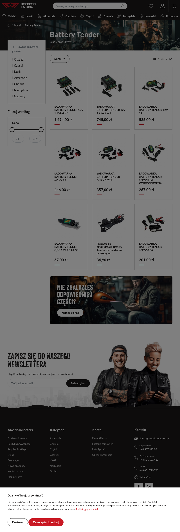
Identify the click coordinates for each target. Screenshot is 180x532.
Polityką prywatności (87, 509)
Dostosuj (17, 522)
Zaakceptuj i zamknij (46, 522)
